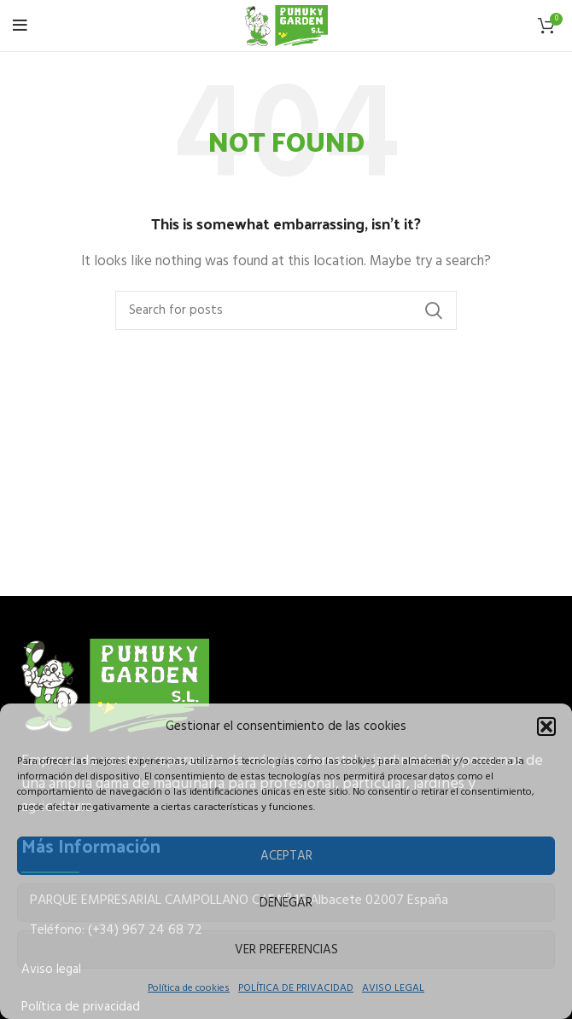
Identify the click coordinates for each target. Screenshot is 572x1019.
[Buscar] (286, 310)
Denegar (286, 903)
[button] (546, 726)
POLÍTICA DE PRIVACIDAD (295, 988)
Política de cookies (189, 988)
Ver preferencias (286, 950)
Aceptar (286, 856)
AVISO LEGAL (393, 988)
